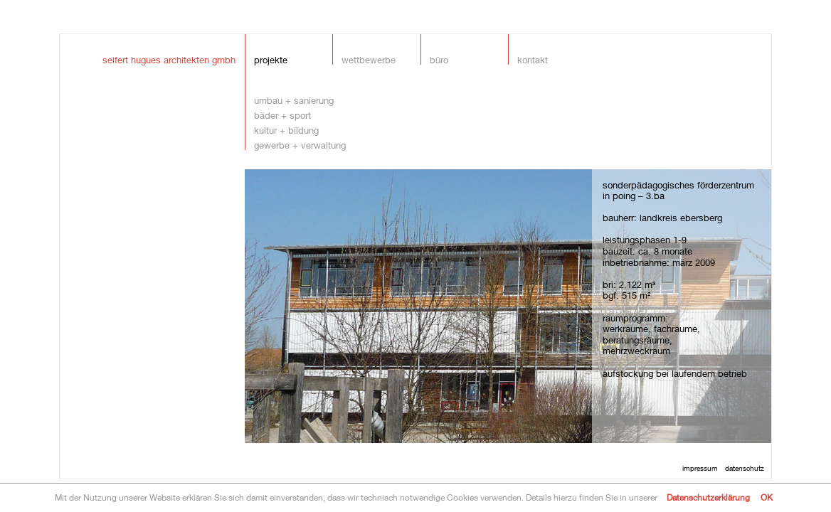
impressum (700, 467)
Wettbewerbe (369, 59)
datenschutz (744, 467)
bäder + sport (282, 115)
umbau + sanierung (294, 100)
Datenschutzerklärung (708, 497)
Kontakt (532, 59)
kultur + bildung (286, 129)
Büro (439, 59)
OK (767, 497)
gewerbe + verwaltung (300, 144)
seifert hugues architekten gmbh (168, 59)
